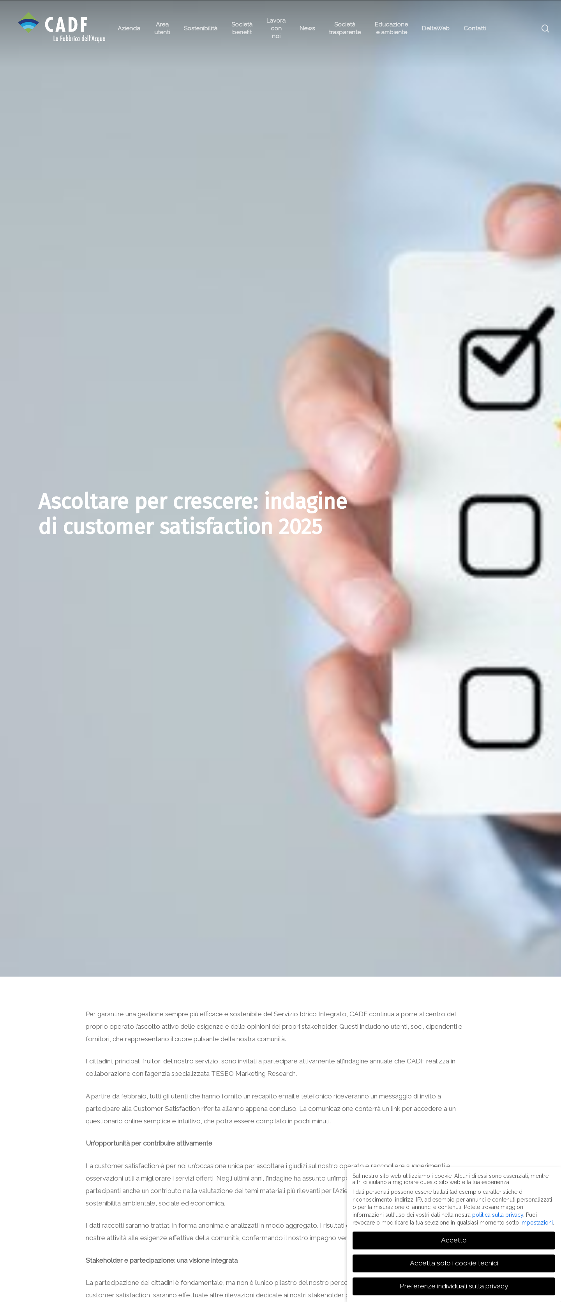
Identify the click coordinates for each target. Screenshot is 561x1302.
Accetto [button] (454, 1240)
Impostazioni (536, 1222)
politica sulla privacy (497, 1215)
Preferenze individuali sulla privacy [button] (454, 1286)
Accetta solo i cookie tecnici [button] (454, 1263)
